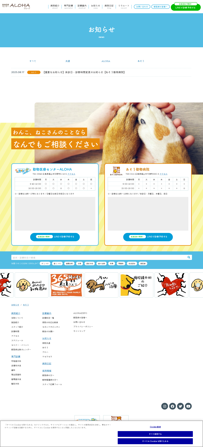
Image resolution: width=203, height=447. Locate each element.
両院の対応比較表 (50, 322)
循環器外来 (16, 379)
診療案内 (82, 6)
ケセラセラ (47, 356)
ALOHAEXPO (80, 313)
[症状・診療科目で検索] (98, 257)
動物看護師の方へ (50, 379)
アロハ (45, 352)
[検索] (189, 257)
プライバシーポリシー (83, 326)
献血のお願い (48, 331)
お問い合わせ (142, 6)
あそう (141, 61)
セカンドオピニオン (51, 326)
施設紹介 (15, 322)
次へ (198, 285)
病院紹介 (54, 6)
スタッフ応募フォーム (52, 384)
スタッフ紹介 (17, 326)
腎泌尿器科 (16, 374)
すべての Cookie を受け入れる (155, 441)
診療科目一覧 (48, 317)
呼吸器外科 (16, 361)
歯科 (13, 370)
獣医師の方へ (48, 375)
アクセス (71, 173)
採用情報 (46, 370)
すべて (32, 61)
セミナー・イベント (20, 345)
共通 (67, 61)
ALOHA (106, 61)
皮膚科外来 (16, 365)
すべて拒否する (155, 434)
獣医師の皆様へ (160, 6)
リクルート (123, 6)
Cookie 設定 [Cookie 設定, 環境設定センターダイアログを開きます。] (155, 426)
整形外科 (15, 383)
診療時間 (15, 331)
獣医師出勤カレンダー (21, 349)
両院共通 (46, 343)
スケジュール (17, 340)
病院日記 (109, 6)
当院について (17, 317)
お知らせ (95, 6)
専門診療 (68, 6)
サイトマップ (79, 331)
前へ (5, 285)
